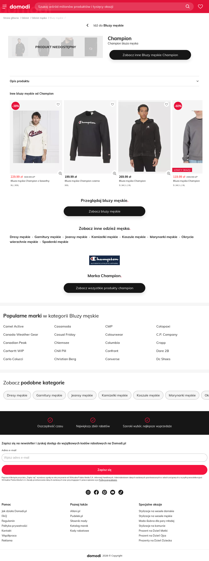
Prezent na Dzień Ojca (152, 535)
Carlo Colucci (13, 359)
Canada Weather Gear (20, 334)
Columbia (112, 343)
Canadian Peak (15, 343)
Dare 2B (162, 351)
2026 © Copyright (112, 555)
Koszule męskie (134, 237)
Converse (112, 359)
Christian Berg (65, 359)
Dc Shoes (163, 359)
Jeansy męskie (76, 237)
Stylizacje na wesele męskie (155, 516)
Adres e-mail (9, 450)
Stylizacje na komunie (152, 525)
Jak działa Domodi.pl (14, 511)
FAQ (4, 516)
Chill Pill (60, 351)
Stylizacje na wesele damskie (156, 511)
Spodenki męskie (55, 242)
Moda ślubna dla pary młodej (156, 520)
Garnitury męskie (47, 237)
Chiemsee (61, 343)
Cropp (161, 343)
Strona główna (11, 18)
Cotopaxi (163, 326)
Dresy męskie (20, 237)
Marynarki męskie (163, 237)
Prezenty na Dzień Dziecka (155, 540)
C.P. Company (167, 334)
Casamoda (62, 326)
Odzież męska (39, 18)
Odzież (25, 18)
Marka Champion (104, 275)
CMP (108, 326)
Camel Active (13, 326)
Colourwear (114, 334)
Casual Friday (65, 334)
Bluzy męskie (56, 18)
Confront (111, 351)
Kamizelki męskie (104, 237)
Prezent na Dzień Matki (153, 530)
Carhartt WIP (13, 351)
